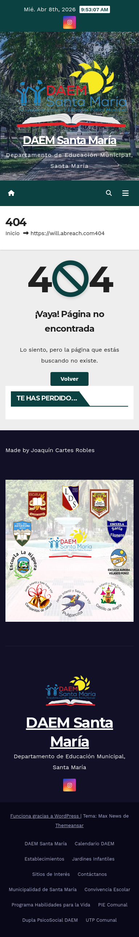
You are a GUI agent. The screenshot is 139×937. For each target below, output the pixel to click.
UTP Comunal (101, 920)
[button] (109, 193)
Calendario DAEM (94, 843)
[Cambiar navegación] (126, 193)
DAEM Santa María (69, 140)
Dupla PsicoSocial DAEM (50, 920)
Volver (70, 378)
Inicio (12, 233)
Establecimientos (44, 859)
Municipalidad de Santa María (43, 889)
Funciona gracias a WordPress (45, 816)
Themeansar (70, 825)
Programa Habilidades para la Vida (51, 905)
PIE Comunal (112, 905)
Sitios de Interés (51, 874)
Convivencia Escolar (107, 889)
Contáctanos (92, 874)
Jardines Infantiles (93, 859)
